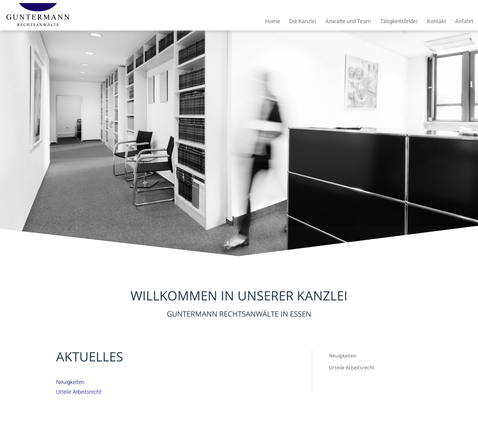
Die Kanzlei (302, 21)
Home (272, 21)
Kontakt (436, 21)
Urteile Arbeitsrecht (351, 367)
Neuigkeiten (342, 355)
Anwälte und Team (348, 21)
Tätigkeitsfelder (399, 21)
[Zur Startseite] (38, 24)
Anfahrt (464, 21)
